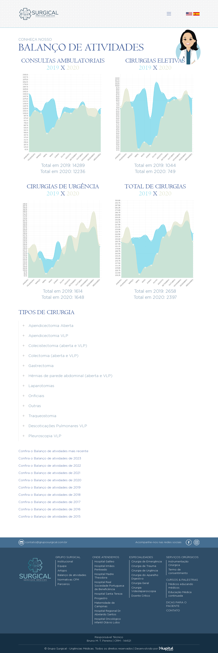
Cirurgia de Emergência (146, 561)
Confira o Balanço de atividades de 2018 (49, 494)
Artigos (62, 570)
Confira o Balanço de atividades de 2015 (49, 516)
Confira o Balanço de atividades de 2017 (49, 502)
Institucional (65, 561)
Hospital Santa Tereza (108, 594)
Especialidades (141, 557)
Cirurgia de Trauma (143, 566)
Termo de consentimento (178, 571)
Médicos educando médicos (180, 586)
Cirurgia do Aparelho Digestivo (144, 577)
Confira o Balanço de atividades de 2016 (49, 509)
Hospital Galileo (104, 561)
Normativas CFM (68, 580)
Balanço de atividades (72, 575)
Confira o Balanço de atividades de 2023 (49, 458)
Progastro (100, 598)
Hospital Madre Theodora (104, 576)
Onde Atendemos (105, 557)
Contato (173, 610)
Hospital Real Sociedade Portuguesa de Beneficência (109, 586)
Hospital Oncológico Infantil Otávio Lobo (107, 621)
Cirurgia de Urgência (144, 570)
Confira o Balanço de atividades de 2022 (49, 465)
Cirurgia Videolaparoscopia (143, 590)
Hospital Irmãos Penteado (104, 568)
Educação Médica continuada (179, 594)
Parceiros (64, 584)
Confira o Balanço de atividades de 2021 (49, 473)
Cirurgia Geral (140, 583)
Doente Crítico (140, 596)
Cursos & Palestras (182, 580)
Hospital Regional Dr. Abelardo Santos (107, 613)
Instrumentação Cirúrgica (178, 563)
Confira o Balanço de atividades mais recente (53, 451)
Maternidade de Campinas (104, 605)
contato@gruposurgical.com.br (42, 542)
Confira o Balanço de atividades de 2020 (49, 480)
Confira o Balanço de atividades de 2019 (49, 487)
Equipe (62, 566)
